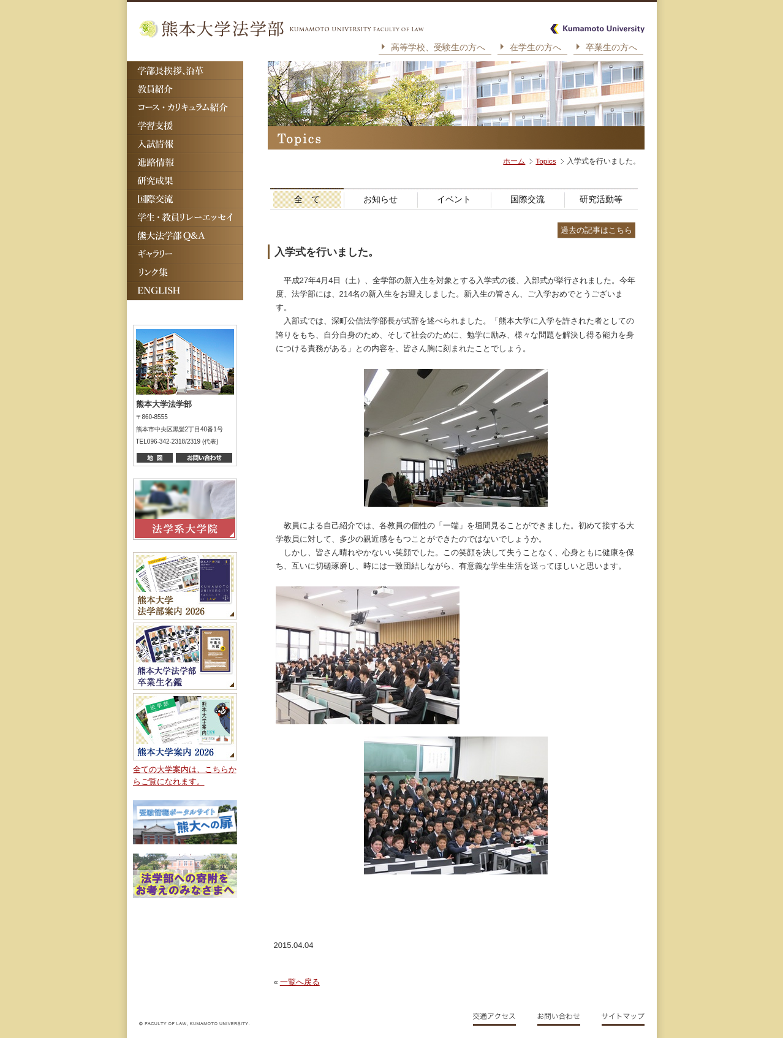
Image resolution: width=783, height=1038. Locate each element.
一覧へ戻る (300, 982)
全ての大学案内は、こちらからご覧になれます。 (184, 775)
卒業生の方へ (611, 47)
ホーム (514, 161)
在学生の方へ (535, 47)
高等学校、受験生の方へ (438, 47)
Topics (545, 161)
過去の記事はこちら (596, 230)
